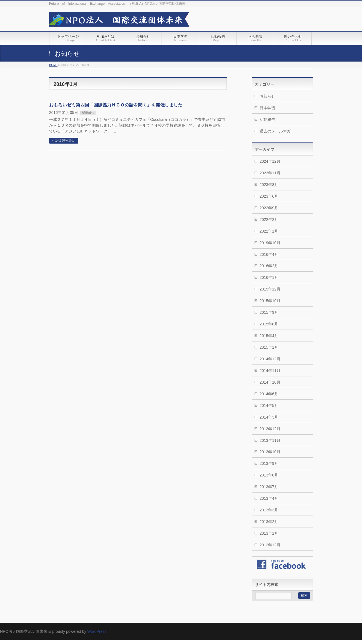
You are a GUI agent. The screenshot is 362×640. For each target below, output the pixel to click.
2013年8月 (269, 475)
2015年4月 (269, 335)
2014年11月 (270, 370)
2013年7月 (269, 487)
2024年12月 (270, 161)
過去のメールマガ (275, 131)
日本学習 (267, 108)
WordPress (96, 631)
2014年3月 (269, 417)
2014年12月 (270, 359)
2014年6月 (269, 394)
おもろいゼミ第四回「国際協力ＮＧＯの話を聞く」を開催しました (115, 105)
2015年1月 (269, 347)
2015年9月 (269, 312)
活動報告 (88, 112)
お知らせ (267, 96)
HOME (53, 65)
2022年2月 (269, 219)
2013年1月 (269, 533)
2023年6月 (269, 196)
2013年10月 (270, 452)
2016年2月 (269, 266)
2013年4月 (269, 498)
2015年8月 (269, 324)
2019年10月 (270, 243)
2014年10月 (270, 382)
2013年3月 (269, 510)
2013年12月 (270, 429)
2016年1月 (269, 277)
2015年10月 (270, 301)
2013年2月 (269, 521)
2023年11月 (270, 173)
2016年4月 (269, 254)
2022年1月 (269, 231)
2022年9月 (269, 208)
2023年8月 (269, 184)
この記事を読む (64, 140)
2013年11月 (270, 440)
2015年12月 (270, 289)
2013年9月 (269, 463)
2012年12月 (270, 545)
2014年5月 (269, 405)
